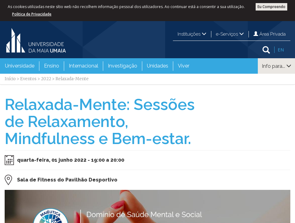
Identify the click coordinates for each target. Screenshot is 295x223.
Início (10, 78)
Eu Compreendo (271, 6)
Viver (183, 66)
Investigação (122, 66)
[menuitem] (19, 66)
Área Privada (269, 34)
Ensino (51, 66)
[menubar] (97, 66)
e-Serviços (230, 34)
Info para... (276, 66)
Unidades (157, 66)
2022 (46, 78)
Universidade (19, 66)
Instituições (192, 34)
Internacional (83, 66)
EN (281, 49)
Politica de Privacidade (31, 14)
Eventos (28, 78)
